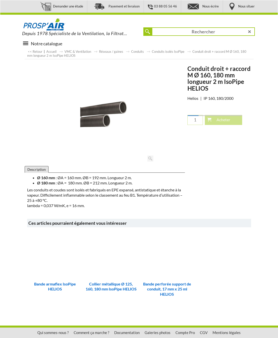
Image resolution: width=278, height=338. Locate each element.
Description (36, 169)
